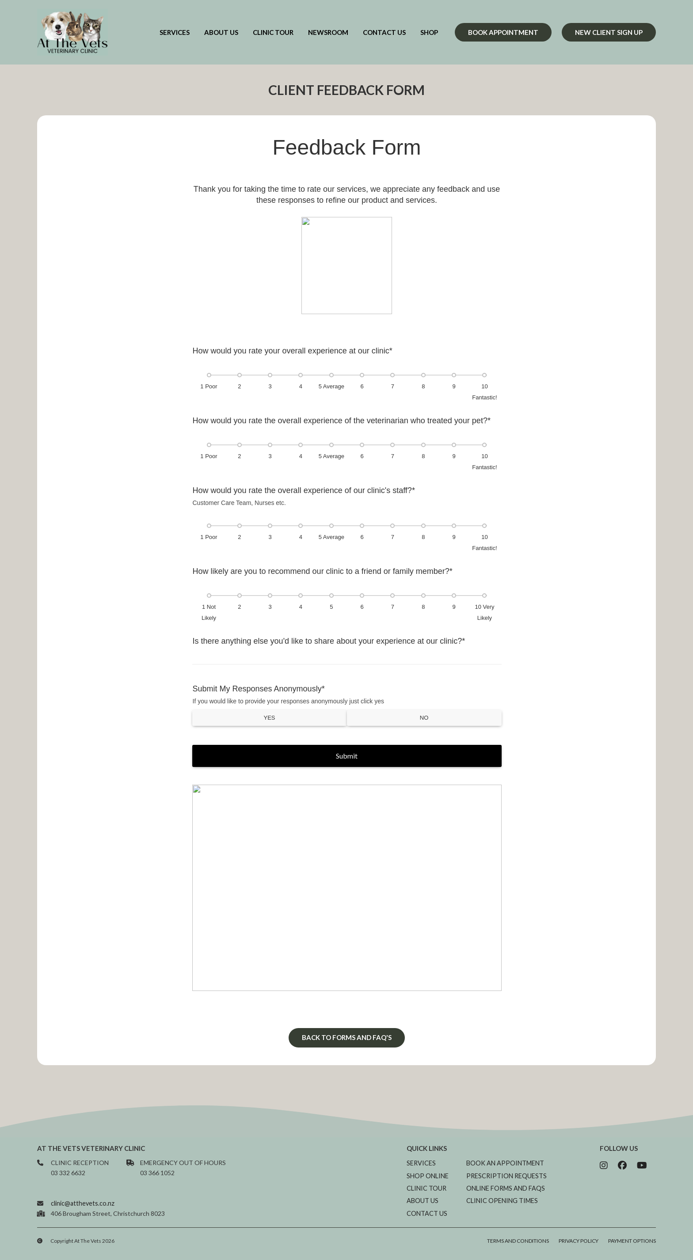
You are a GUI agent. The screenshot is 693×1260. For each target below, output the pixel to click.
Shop (429, 32)
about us (221, 32)
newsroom (328, 32)
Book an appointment (505, 1171)
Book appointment (503, 32)
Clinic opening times (502, 1207)
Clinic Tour (273, 32)
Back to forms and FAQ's (347, 1046)
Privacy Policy (578, 1247)
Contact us (384, 32)
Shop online (428, 1183)
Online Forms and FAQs (505, 1195)
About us (424, 1207)
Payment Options (632, 1247)
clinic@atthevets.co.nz (82, 1209)
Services (175, 32)
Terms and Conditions (518, 1247)
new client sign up (609, 32)
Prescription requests (507, 1183)
